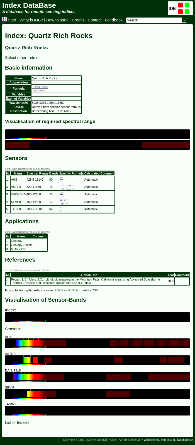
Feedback (113, 20)
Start (9, 20)
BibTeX (60, 290)
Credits (78, 20)
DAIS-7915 (18, 194)
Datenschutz (185, 439)
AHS (14, 179)
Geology (16, 240)
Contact (95, 20)
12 (51, 201)
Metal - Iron (18, 249)
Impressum (168, 439)
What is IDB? (31, 20)
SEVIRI (16, 201)
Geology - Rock (21, 245)
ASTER (16, 186)
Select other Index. (21, 57)
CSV (95, 290)
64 (51, 209)
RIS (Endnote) (78, 290)
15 (51, 186)
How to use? (57, 20)
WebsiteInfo (151, 439)
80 (51, 179)
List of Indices (17, 422)
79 (51, 194)
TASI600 (16, 209)
